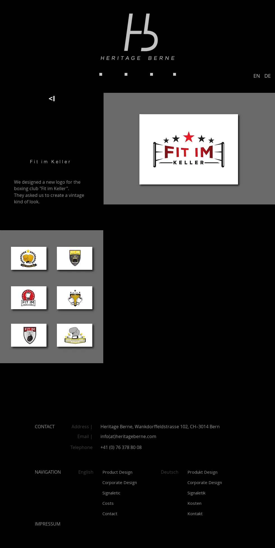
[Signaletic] (126, 492)
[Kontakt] (211, 513)
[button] (47, 524)
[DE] (267, 76)
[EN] (257, 76)
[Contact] (126, 513)
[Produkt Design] (211, 472)
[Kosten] (211, 503)
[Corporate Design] (126, 482)
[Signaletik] (211, 492)
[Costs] (126, 503)
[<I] (52, 98)
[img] (51, 296)
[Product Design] (126, 472)
